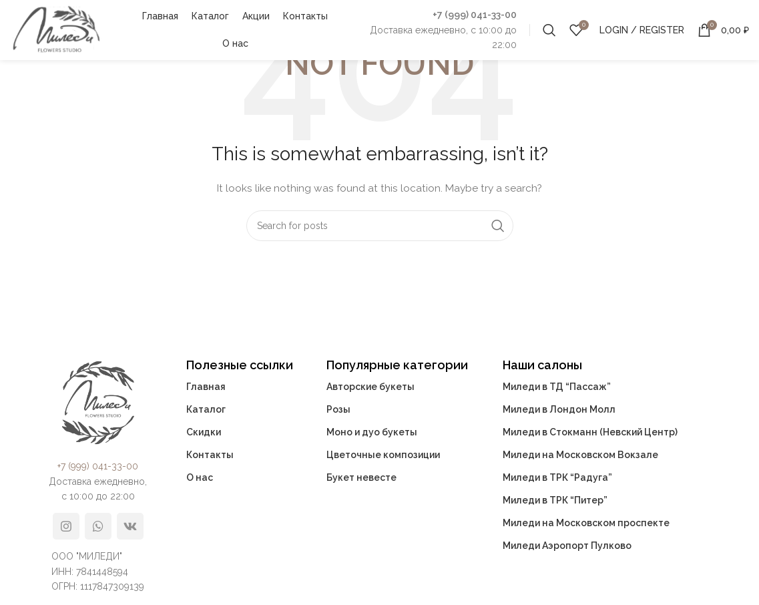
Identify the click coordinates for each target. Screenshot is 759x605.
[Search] (549, 30)
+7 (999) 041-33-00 (475, 14)
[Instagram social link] (66, 526)
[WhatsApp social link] (98, 526)
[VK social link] (130, 526)
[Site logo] (56, 29)
